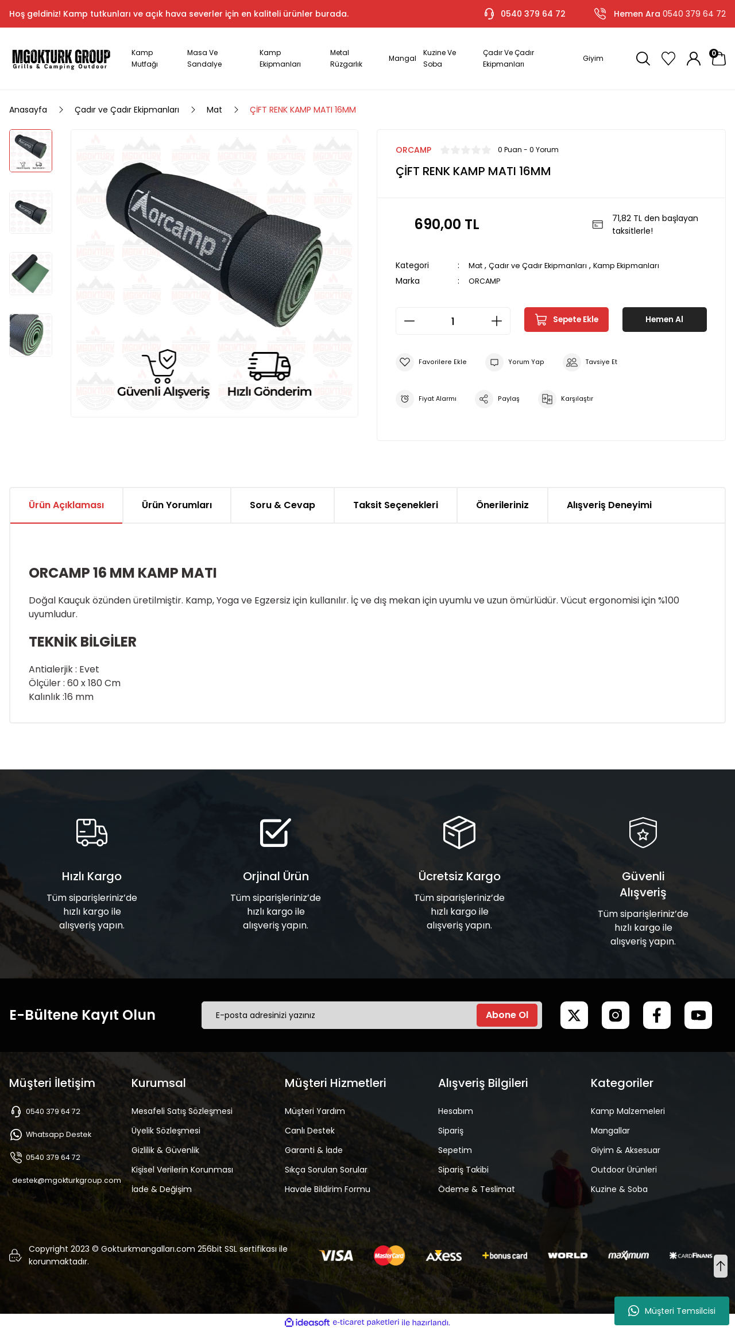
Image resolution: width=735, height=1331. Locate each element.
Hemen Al (664, 320)
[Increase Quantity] (500, 321)
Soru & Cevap (282, 505)
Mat (476, 265)
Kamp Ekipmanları (636, 265)
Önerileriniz (502, 505)
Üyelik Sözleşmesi (165, 1130)
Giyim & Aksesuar (625, 1150)
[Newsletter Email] (372, 1015)
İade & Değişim (161, 1189)
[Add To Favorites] (432, 362)
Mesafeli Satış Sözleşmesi (182, 1111)
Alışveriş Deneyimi (609, 505)
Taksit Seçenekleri (395, 505)
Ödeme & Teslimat (476, 1189)
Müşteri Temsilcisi (671, 1311)
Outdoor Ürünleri (624, 1169)
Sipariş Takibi (463, 1169)
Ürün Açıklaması (66, 505)
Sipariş (450, 1130)
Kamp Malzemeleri (628, 1111)
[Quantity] (453, 321)
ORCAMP (486, 281)
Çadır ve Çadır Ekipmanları (542, 265)
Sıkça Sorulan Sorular (326, 1169)
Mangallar (610, 1130)
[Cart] (719, 58)
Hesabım (455, 1111)
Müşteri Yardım (315, 1111)
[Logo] (61, 58)
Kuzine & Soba (619, 1189)
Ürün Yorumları (177, 505)
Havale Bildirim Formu (327, 1189)
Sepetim (455, 1150)
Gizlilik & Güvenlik (165, 1150)
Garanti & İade (314, 1150)
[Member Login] (694, 58)
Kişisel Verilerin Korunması (182, 1169)
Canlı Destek (310, 1130)
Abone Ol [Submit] (507, 1015)
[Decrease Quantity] (406, 321)
